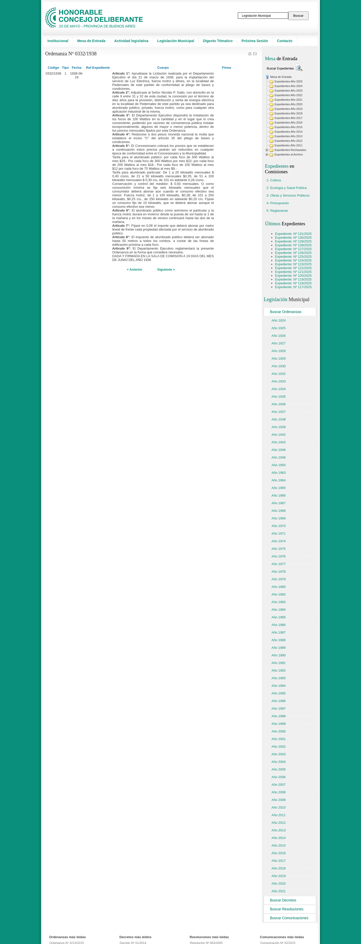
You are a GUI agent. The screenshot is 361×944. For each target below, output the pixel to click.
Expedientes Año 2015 (288, 127)
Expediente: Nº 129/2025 (293, 241)
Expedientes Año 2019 (288, 108)
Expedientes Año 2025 (288, 81)
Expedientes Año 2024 (288, 86)
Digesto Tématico (218, 41)
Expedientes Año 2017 (288, 117)
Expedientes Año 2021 (288, 99)
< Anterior (134, 269)
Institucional (57, 41)
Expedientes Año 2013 (288, 136)
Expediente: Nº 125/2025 (293, 256)
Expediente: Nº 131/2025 (293, 234)
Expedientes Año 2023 (288, 90)
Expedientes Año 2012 (288, 140)
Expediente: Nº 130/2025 (293, 237)
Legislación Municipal (175, 41)
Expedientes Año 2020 (288, 104)
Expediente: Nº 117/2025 (293, 287)
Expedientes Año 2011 (288, 145)
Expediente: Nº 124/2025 (293, 260)
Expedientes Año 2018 (288, 113)
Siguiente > (166, 269)
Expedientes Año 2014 (288, 131)
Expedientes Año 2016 (288, 122)
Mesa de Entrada (91, 41)
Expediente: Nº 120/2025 (293, 275)
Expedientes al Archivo (289, 154)
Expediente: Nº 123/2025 (293, 264)
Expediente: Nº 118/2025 (293, 283)
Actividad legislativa (131, 41)
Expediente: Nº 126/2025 (293, 253)
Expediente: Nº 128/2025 (293, 245)
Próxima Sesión (255, 41)
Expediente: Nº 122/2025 (293, 268)
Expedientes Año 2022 (288, 95)
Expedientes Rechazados (290, 149)
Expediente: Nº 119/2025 (293, 279)
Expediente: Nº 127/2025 (293, 249)
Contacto (285, 41)
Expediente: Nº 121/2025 (293, 272)
